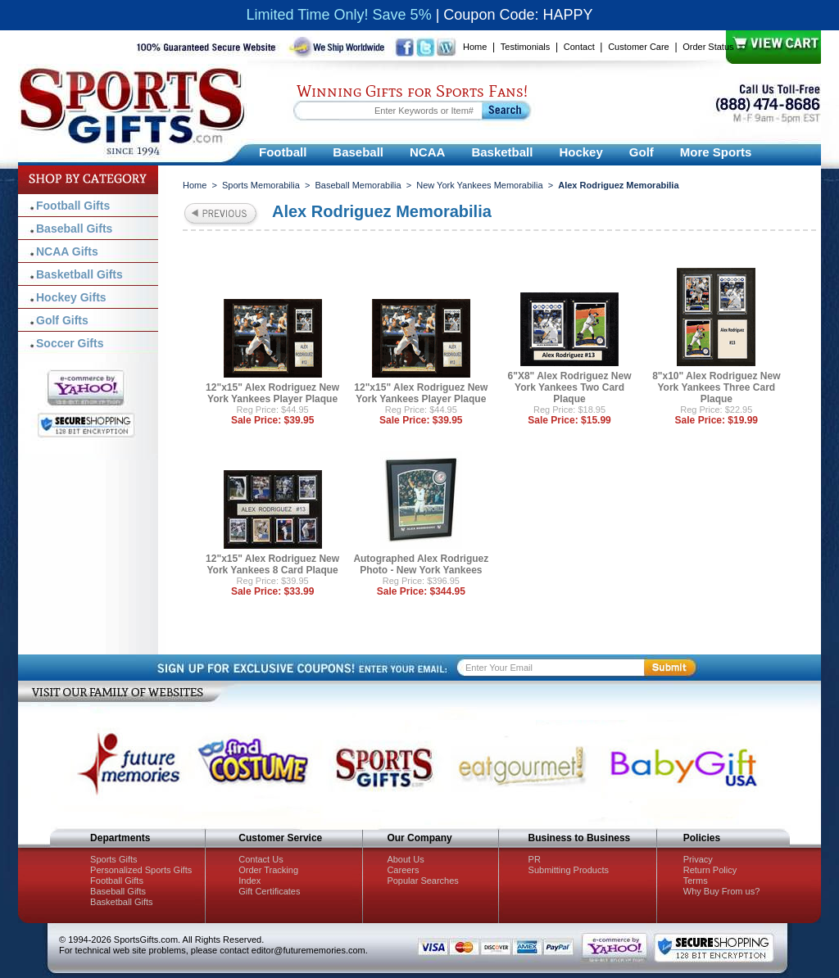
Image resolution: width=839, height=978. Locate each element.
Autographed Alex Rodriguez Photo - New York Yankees (420, 564)
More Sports (716, 152)
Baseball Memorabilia (358, 185)
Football (282, 152)
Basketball (502, 152)
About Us (405, 859)
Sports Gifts (113, 859)
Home (475, 47)
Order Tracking (268, 870)
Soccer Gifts (69, 343)
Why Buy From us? (721, 891)
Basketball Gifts (79, 274)
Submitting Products (568, 870)
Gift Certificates (269, 891)
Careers (403, 870)
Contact (579, 47)
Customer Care (638, 47)
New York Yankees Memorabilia (479, 185)
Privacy (698, 859)
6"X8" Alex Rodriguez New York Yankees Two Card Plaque (570, 387)
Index (249, 880)
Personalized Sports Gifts (141, 870)
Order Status (708, 47)
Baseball (358, 152)
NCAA (427, 152)
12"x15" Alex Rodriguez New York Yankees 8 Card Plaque (272, 564)
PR (534, 859)
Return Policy (710, 870)
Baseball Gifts (74, 228)
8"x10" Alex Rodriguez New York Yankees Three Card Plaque (716, 387)
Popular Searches (422, 880)
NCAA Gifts (67, 251)
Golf (641, 152)
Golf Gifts (62, 320)
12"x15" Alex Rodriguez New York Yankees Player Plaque (272, 393)
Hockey (580, 152)
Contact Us (260, 859)
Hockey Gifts (71, 297)
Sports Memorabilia (261, 185)
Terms (695, 880)
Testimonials (526, 47)
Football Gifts (73, 205)
